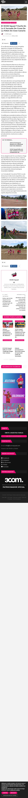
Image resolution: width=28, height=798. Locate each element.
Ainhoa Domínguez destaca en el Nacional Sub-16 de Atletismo (16, 144)
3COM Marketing (16, 499)
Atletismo (13, 22)
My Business (6, 462)
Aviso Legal (9, 497)
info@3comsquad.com (12, 445)
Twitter (4, 464)
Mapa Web (4, 497)
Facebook (5, 458)
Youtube (4, 466)
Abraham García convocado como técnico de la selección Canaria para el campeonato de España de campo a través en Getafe (20, 304)
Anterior (5, 359)
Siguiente (12, 359)
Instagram (5, 460)
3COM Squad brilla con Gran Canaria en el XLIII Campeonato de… (16, 151)
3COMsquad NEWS (6, 22)
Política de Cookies (17, 497)
